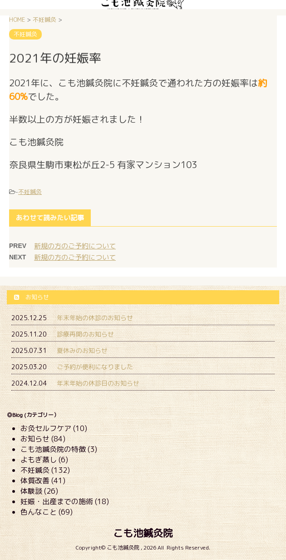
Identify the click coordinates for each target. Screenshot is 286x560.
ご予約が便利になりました (95, 366)
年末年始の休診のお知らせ (95, 317)
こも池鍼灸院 (143, 533)
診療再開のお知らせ (85, 334)
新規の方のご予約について (75, 246)
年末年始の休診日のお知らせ (98, 383)
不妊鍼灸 (30, 192)
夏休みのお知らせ (82, 350)
